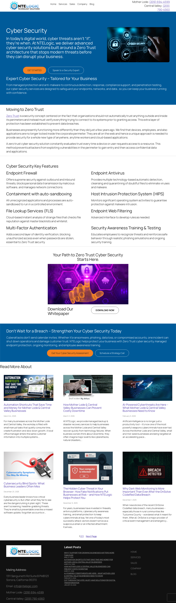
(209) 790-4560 (163, 7)
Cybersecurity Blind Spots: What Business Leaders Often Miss (24, 485)
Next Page (91, 536)
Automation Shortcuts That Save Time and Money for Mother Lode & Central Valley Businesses (28, 407)
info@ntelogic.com (25, 586)
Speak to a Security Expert (66, 70)
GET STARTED (35, 70)
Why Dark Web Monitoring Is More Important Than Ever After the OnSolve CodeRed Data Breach (147, 491)
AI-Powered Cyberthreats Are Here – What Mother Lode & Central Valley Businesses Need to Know (145, 407)
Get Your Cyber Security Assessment (70, 353)
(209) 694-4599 (159, 2)
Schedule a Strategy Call (112, 353)
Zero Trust (12, 116)
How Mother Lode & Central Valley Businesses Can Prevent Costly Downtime (82, 407)
